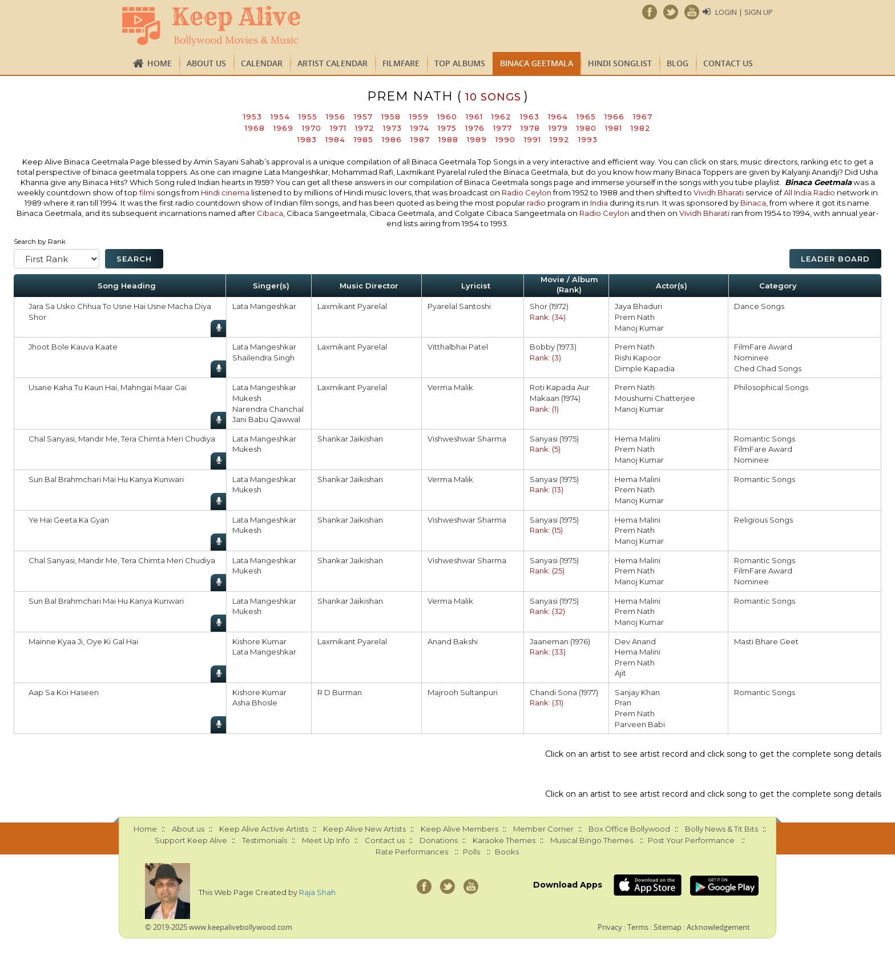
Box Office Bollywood (629, 828)
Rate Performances (412, 851)
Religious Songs (763, 519)
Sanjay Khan (637, 692)
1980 (586, 128)
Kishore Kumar (259, 641)
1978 (530, 128)
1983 (307, 139)
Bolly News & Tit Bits (721, 828)
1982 (641, 128)
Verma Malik (450, 387)
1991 (532, 139)
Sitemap (668, 927)
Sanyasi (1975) (554, 438)
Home (159, 63)
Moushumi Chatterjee (655, 398)
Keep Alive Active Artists (263, 828)
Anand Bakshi (453, 641)
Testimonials (264, 840)
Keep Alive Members (459, 828)
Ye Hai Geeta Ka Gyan (69, 519)
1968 (255, 128)
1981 (613, 128)
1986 (392, 139)
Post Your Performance (691, 840)
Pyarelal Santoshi (459, 306)
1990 (505, 139)
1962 (501, 116)
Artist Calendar (332, 63)
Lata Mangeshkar (264, 306)
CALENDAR (262, 63)
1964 (558, 116)
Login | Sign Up (744, 12)
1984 (335, 139)
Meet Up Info (326, 840)
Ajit (620, 672)
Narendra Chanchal (268, 409)
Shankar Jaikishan (350, 438)
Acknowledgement (718, 927)
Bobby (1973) (553, 346)
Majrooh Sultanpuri (463, 692)
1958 (391, 116)
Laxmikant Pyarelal (352, 306)
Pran (623, 702)
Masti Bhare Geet (766, 641)
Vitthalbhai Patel (458, 346)
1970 (311, 128)
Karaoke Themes (504, 840)
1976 (475, 128)
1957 (363, 116)
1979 (558, 128)
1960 (447, 116)
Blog (677, 63)
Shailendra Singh (263, 357)
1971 (338, 128)
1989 (477, 139)
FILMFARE (401, 63)
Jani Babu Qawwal (266, 419)
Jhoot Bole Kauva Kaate (73, 346)
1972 (364, 128)
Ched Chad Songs (767, 368)
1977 (502, 128)
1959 (419, 116)
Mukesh (246, 398)
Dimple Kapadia (645, 368)
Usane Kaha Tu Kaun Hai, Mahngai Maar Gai (108, 387)
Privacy (610, 927)
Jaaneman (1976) (560, 641)
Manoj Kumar (639, 327)
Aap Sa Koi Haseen (64, 692)
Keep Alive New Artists (364, 828)
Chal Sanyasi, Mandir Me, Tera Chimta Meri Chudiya (122, 438)
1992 (560, 139)
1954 (280, 116)
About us (206, 63)
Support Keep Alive (191, 840)
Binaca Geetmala (536, 63)
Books (507, 851)
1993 (588, 139)
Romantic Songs (764, 438)
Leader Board (835, 258)
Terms (637, 927)
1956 (335, 116)
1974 (419, 128)
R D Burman (339, 692)
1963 (529, 116)
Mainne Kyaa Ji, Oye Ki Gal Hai (83, 641)
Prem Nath (635, 317)
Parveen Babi (640, 724)
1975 (447, 128)
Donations (439, 840)
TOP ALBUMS (459, 63)
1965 (586, 116)
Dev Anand (635, 641)
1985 (363, 139)
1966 (614, 116)
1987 (420, 139)
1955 (308, 116)
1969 (283, 128)
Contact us (728, 63)
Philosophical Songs (771, 387)
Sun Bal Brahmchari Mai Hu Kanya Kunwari (106, 479)
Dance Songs (759, 306)
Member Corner (543, 828)
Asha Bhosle (254, 702)
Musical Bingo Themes (591, 840)
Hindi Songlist (620, 63)
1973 (392, 128)
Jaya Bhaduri (638, 306)
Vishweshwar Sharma (467, 438)
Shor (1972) (549, 306)
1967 (642, 116)
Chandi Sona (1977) (564, 692)
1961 (474, 116)
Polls (471, 851)
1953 (252, 116)
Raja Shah (317, 892)
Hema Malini (637, 438)
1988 (448, 139)
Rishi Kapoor (638, 357)
